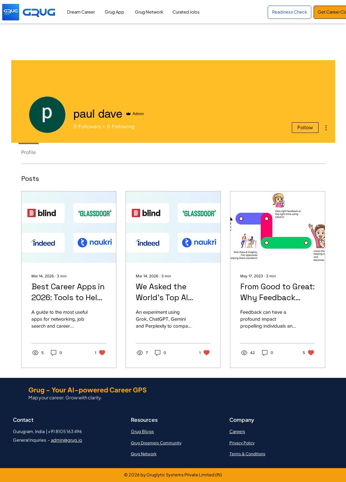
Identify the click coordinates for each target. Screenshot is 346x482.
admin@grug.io (66, 440)
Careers (237, 431)
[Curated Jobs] (186, 12)
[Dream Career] (81, 12)
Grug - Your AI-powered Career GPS (87, 389)
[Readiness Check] (289, 12)
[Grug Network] (149, 12)
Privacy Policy (241, 442)
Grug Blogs (142, 431)
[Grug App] (114, 12)
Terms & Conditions (247, 453)
